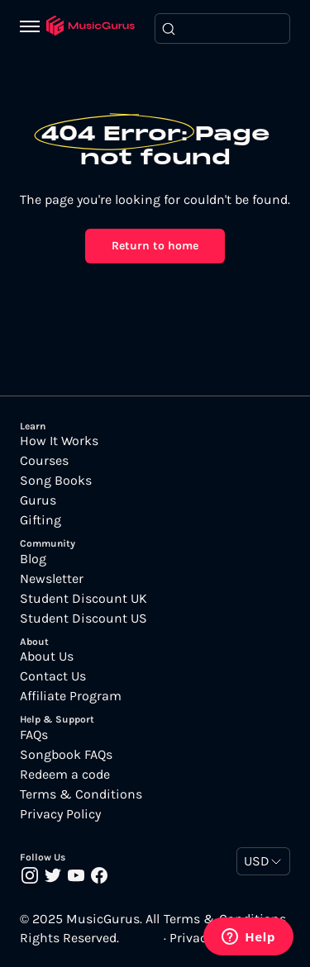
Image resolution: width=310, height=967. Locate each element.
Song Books (56, 480)
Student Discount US (83, 618)
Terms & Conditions (81, 794)
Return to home (155, 246)
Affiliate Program (71, 696)
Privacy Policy (60, 814)
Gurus (38, 500)
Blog (33, 559)
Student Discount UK (83, 598)
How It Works (59, 441)
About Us (47, 656)
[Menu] (33, 28)
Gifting (40, 520)
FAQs (34, 735)
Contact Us (53, 676)
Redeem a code (65, 774)
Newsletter (51, 578)
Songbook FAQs (66, 754)
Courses (44, 460)
